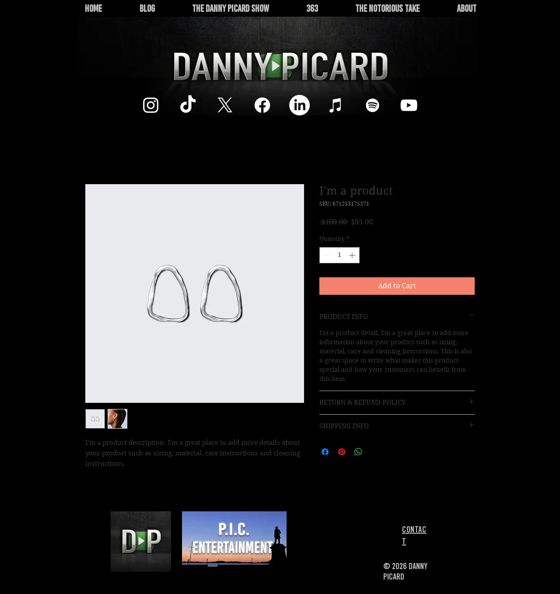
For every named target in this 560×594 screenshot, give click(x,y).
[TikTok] (188, 105)
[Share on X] (375, 452)
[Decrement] (326, 255)
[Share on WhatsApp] (358, 452)
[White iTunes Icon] (336, 105)
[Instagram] (150, 105)
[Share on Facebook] (325, 452)
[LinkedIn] (299, 105)
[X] (225, 105)
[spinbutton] (339, 255)
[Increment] (352, 255)
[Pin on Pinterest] (341, 452)
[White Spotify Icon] (372, 105)
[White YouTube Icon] (409, 105)
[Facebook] (262, 105)
